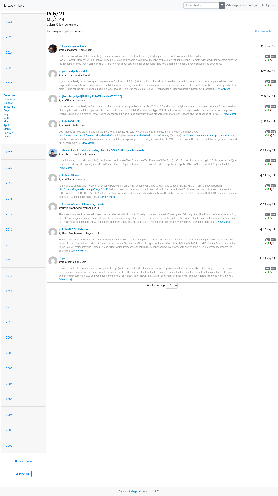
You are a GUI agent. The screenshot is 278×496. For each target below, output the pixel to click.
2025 (9, 37)
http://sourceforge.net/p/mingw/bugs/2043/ (83, 189)
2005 (9, 399)
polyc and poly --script (73, 71)
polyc (63, 258)
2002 (9, 445)
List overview (23, 461)
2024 (9, 52)
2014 (9, 260)
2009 (9, 337)
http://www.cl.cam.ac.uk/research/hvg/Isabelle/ (85, 135)
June (6, 117)
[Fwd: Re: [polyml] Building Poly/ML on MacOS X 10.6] (90, 96)
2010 (9, 322)
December (9, 95)
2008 (9, 353)
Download (23, 473)
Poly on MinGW (69, 175)
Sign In (254, 5)
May (6, 121)
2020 (9, 167)
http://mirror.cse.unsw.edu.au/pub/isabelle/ (206, 135)
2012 (9, 291)
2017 (9, 214)
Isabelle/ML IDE (69, 121)
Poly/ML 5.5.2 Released (73, 229)
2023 (9, 68)
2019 (9, 183)
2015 (9, 245)
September (10, 106)
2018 (9, 198)
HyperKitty (138, 491)
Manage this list (236, 5)
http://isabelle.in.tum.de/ (147, 135)
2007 (9, 368)
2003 (9, 430)
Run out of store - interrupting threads (81, 204)
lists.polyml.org (13, 5)
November (9, 99)
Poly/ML (56, 14)
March (7, 129)
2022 (9, 83)
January (8, 136)
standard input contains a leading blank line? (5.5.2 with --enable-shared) (101, 150)
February (8, 132)
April (6, 125)
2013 (9, 276)
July (6, 114)
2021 (9, 152)
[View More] (224, 88)
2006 (9, 384)
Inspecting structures (72, 46)
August (8, 110)
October (8, 103)
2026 (9, 21)
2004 (9, 414)
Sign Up (268, 5)
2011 (9, 306)
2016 (9, 229)
